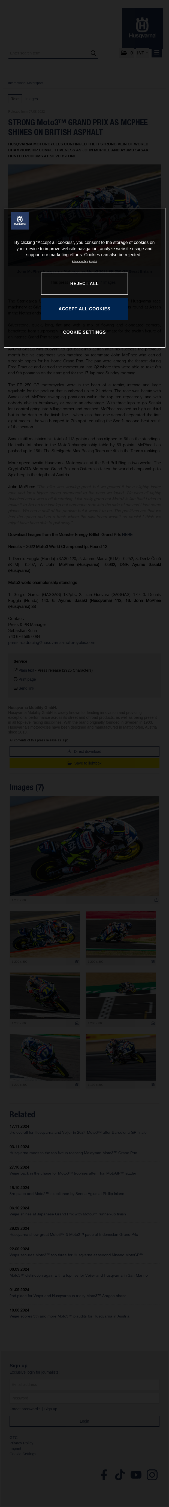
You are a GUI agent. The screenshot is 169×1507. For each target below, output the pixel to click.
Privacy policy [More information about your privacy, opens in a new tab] (80, 261)
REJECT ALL (84, 283)
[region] (84, 278)
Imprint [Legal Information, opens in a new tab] (93, 261)
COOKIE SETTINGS (84, 332)
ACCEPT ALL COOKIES (84, 309)
